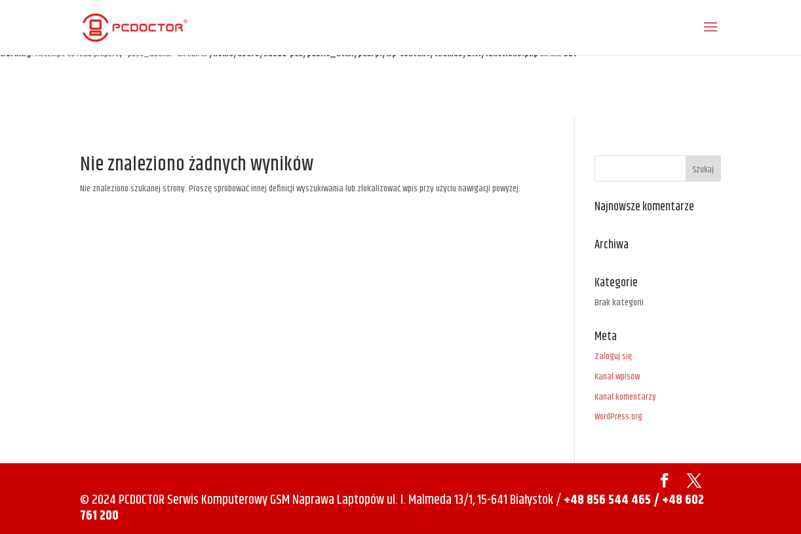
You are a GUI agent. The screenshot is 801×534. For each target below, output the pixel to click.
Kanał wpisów (617, 377)
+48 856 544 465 (607, 500)
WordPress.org (618, 417)
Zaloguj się (613, 356)
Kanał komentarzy (625, 397)
